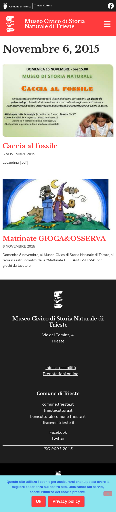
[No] (107, 493)
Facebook (58, 432)
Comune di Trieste (20, 6)
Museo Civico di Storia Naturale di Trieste (55, 23)
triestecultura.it (58, 410)
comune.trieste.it (58, 404)
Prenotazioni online (60, 374)
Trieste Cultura (43, 5)
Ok (38, 501)
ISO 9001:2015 (58, 449)
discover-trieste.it (58, 423)
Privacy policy (66, 501)
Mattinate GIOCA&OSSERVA (54, 239)
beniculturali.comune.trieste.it (58, 416)
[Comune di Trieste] (5, 6)
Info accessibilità (61, 368)
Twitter (58, 438)
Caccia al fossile (30, 146)
